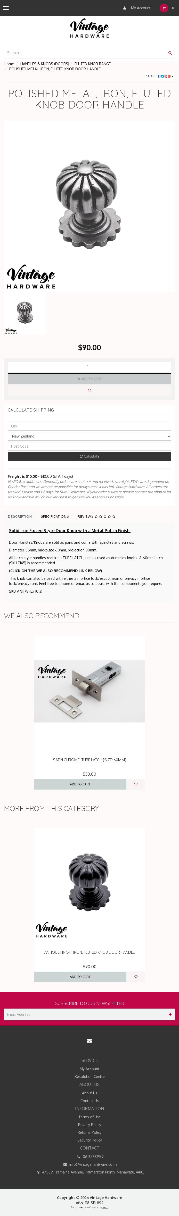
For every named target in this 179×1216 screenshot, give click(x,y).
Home (9, 64)
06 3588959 (89, 1156)
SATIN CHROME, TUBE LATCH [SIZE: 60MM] (89, 759)
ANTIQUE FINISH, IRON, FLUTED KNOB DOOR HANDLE (89, 952)
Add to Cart (89, 379)
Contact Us (89, 1100)
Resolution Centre (90, 1076)
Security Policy (89, 1140)
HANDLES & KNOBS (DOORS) (44, 64)
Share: (160, 76)
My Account (136, 8)
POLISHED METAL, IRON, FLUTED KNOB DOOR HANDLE (55, 69)
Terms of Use (89, 1117)
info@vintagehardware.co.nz (89, 1164)
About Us (89, 1093)
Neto (105, 1207)
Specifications (55, 516)
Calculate (90, 456)
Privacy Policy (89, 1124)
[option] (89, 206)
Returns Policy (90, 1132)
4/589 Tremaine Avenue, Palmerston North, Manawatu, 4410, (89, 1172)
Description (20, 516)
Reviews (97, 516)
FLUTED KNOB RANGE (93, 64)
